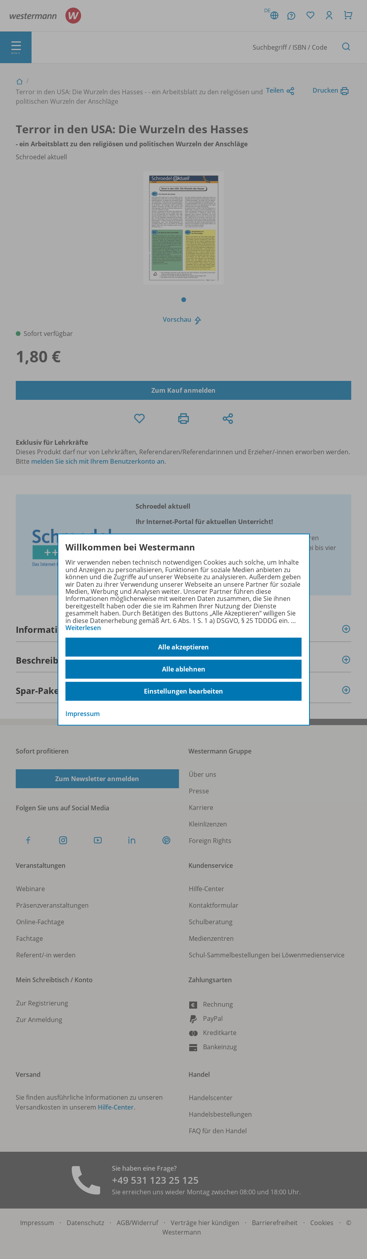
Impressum (82, 714)
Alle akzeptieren (183, 647)
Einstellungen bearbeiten (183, 691)
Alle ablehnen (183, 669)
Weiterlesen (83, 627)
